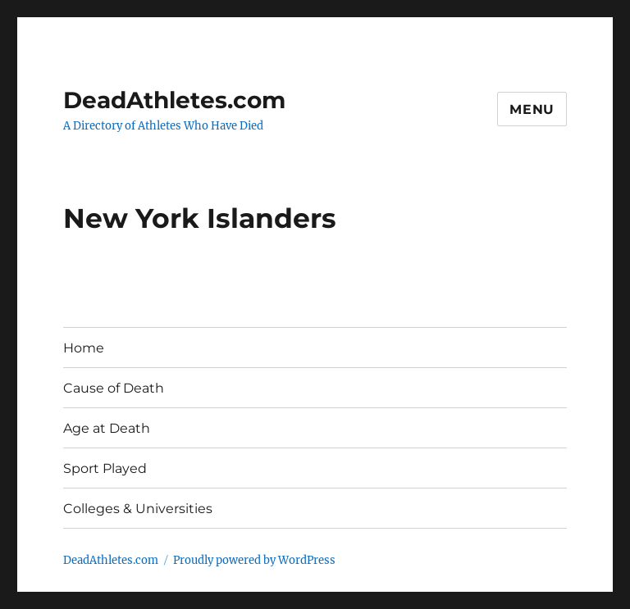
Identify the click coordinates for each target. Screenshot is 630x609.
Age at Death (106, 428)
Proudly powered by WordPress (254, 560)
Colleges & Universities (137, 508)
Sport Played (105, 468)
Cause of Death (113, 388)
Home (83, 348)
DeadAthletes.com (174, 100)
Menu (532, 109)
